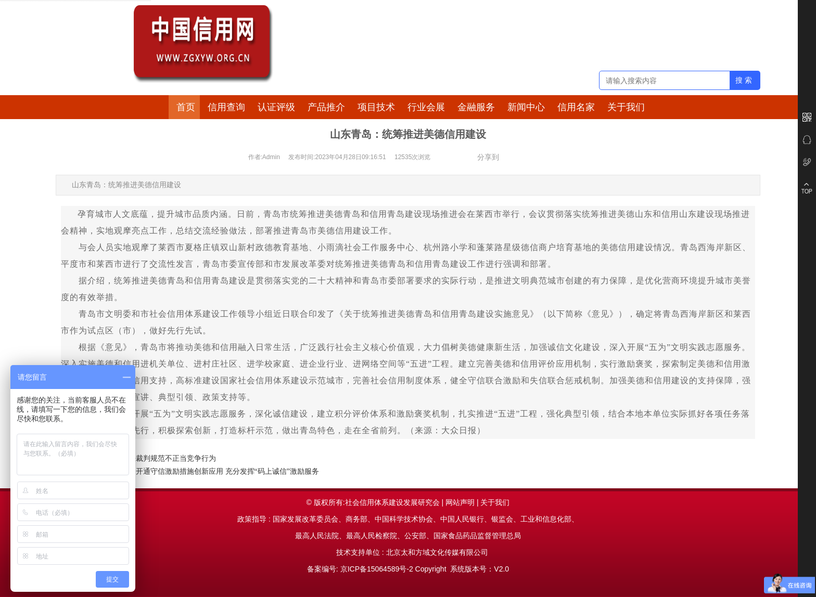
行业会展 (426, 107)
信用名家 (576, 107)
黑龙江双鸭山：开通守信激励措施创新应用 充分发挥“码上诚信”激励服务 (202, 471)
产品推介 (326, 107)
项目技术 (376, 107)
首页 (185, 107)
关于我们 (626, 107)
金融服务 (476, 107)
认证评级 (276, 107)
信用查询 (226, 107)
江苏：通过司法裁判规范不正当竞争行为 (150, 458)
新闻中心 (526, 107)
